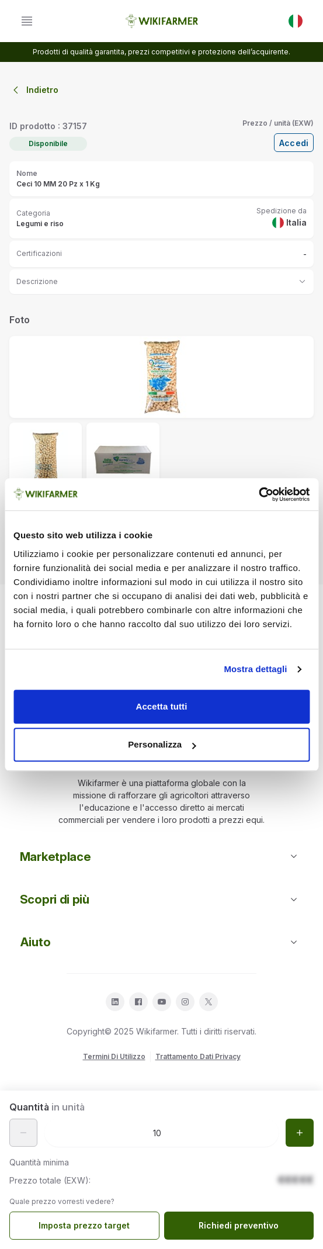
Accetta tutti (161, 706)
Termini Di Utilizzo (114, 1056)
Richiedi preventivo (239, 1225)
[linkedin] (115, 1001)
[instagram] (185, 1001)
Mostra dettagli (255, 669)
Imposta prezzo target (84, 1225)
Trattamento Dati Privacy (198, 1056)
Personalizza (162, 744)
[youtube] (161, 1001)
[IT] (295, 21)
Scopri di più (161, 899)
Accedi (293, 143)
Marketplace (161, 856)
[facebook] (138, 1001)
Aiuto (161, 942)
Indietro (34, 90)
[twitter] (208, 1001)
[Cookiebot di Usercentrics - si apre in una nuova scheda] (258, 494)
